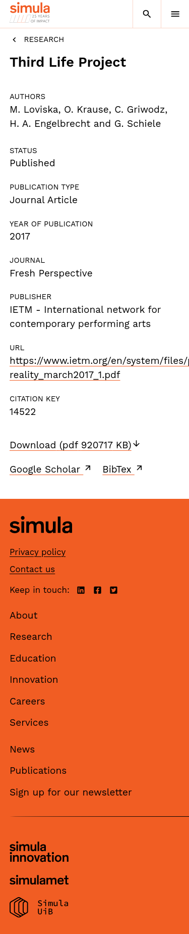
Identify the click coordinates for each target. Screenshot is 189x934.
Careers (27, 701)
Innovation (34, 679)
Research (37, 39)
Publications (38, 770)
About (24, 615)
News (22, 749)
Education (33, 658)
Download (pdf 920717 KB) (75, 445)
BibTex (123, 469)
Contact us (32, 569)
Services (29, 722)
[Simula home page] (41, 540)
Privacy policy (38, 552)
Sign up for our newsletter (71, 792)
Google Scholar (51, 469)
